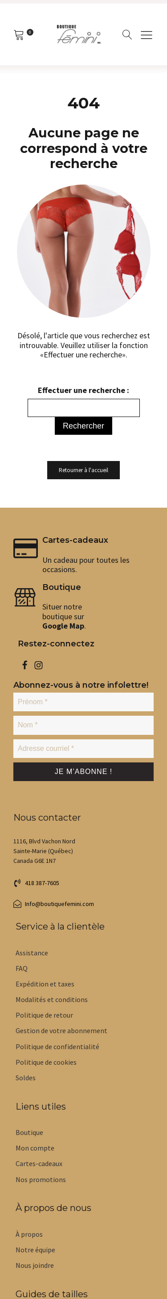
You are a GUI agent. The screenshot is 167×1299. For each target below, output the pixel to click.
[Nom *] (83, 725)
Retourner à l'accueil (83, 470)
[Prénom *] (83, 702)
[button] (36, 883)
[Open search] (127, 34)
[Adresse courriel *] (83, 748)
